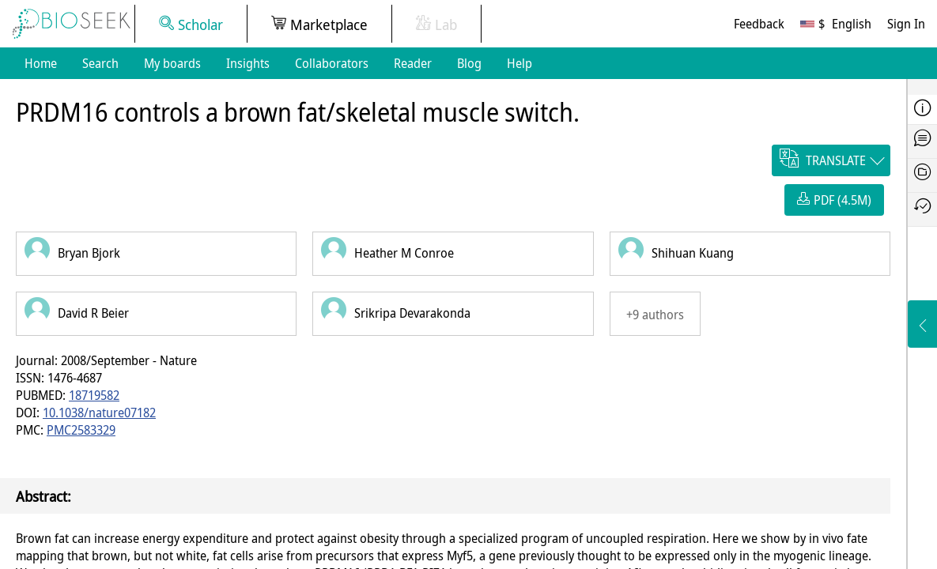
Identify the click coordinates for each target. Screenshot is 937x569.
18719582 (94, 395)
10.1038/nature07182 (99, 412)
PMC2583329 (81, 430)
